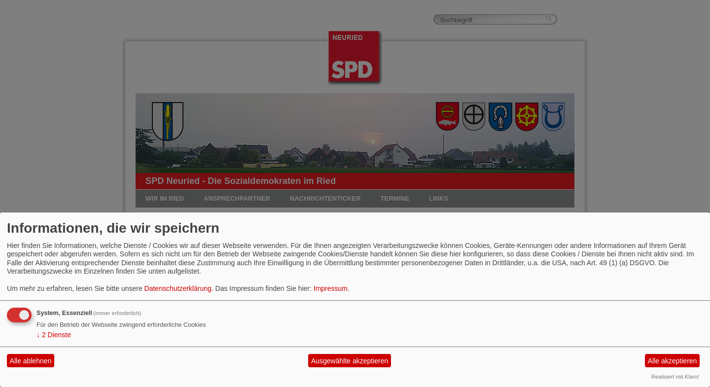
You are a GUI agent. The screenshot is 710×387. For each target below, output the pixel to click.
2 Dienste (53, 335)
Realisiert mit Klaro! (675, 377)
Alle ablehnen (31, 361)
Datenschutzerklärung (178, 288)
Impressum (331, 288)
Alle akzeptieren (672, 361)
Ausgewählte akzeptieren (349, 361)
